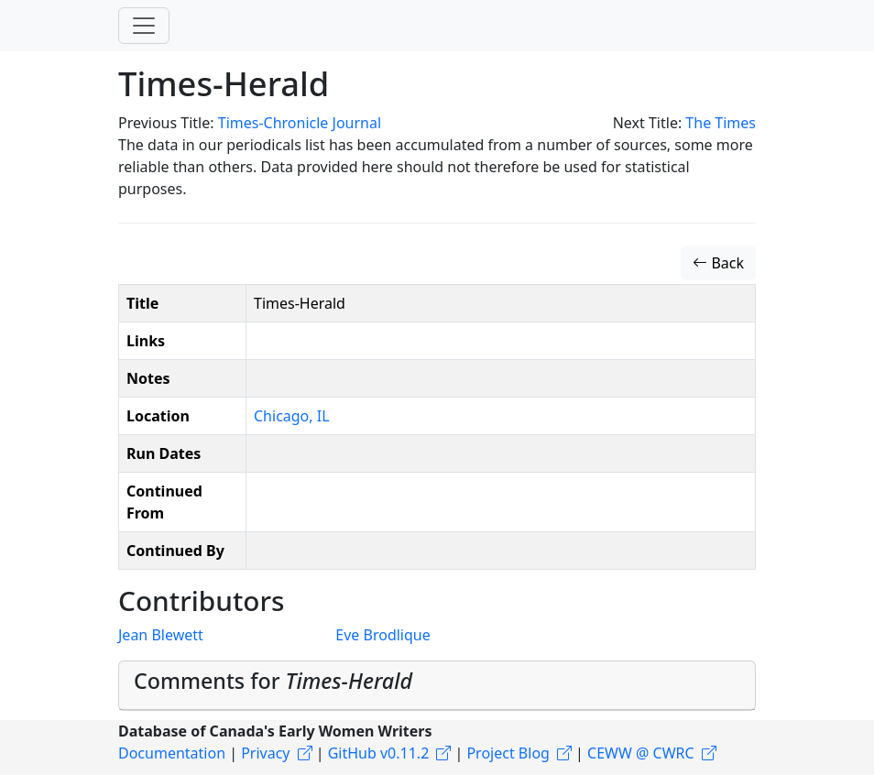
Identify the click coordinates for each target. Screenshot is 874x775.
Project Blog (507, 753)
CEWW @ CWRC (640, 753)
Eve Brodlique (382, 635)
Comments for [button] (273, 680)
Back (718, 263)
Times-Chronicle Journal (299, 123)
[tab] (437, 685)
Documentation (171, 753)
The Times (720, 123)
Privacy (265, 753)
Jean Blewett (160, 635)
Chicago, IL (292, 416)
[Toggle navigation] (143, 25)
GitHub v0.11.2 (379, 753)
